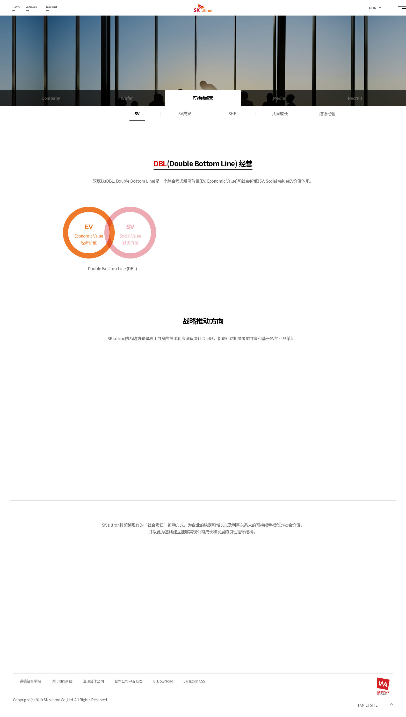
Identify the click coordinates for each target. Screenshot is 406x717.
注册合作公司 (93, 681)
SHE (232, 113)
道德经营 (327, 113)
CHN (373, 8)
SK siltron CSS (194, 681)
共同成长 (280, 113)
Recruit (51, 7)
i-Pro (16, 7)
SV (137, 113)
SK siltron (203, 8)
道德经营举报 (30, 681)
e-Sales (31, 7)
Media (279, 98)
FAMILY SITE (368, 705)
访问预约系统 (61, 681)
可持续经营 (203, 98)
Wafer (127, 98)
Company (50, 98)
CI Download (163, 681)
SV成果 (184, 113)
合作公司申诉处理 (128, 681)
